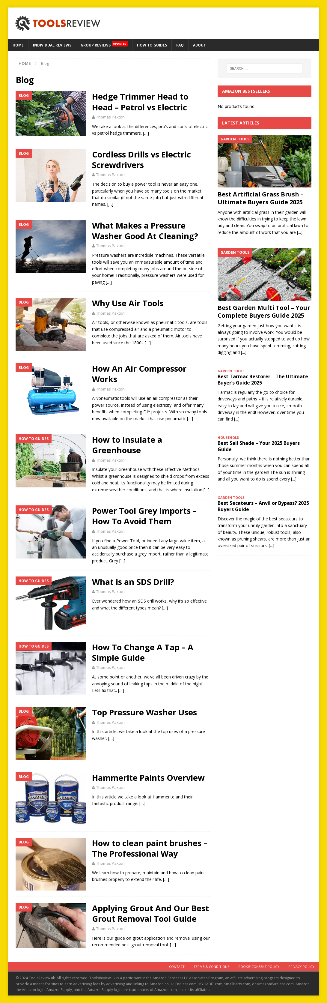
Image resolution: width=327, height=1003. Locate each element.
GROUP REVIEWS (104, 44)
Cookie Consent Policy (258, 966)
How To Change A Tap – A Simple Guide (142, 652)
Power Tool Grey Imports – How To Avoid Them (144, 516)
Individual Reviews (52, 45)
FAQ (180, 45)
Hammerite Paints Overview (148, 777)
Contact (177, 966)
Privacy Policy (301, 966)
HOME (18, 45)
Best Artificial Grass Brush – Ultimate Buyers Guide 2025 (261, 198)
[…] (146, 133)
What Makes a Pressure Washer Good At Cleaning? (145, 230)
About (199, 45)
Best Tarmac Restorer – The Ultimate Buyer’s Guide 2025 (263, 379)
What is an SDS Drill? (133, 581)
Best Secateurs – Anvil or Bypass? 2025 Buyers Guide (263, 506)
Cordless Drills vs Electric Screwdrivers (141, 159)
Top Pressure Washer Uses (144, 712)
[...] (299, 232)
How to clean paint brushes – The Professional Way (149, 848)
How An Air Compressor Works (139, 374)
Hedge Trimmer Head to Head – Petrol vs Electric (140, 101)
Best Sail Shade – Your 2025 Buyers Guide (259, 446)
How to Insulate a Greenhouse (127, 445)
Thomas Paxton (110, 117)
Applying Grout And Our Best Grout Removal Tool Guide (150, 913)
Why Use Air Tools (127, 303)
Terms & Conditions (211, 966)
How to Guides (152, 45)
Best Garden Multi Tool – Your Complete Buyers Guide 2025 (264, 311)
